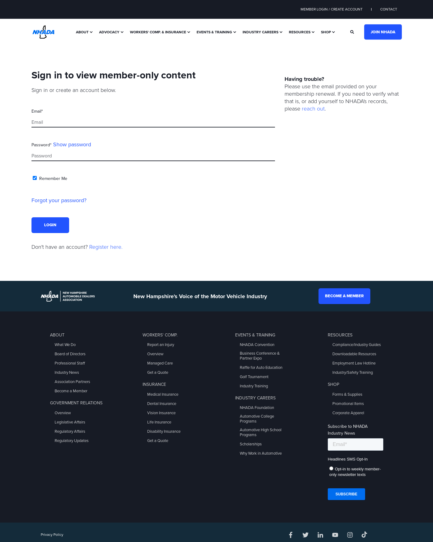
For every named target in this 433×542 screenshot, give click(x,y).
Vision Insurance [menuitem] (161, 413)
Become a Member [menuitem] (71, 391)
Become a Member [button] (344, 296)
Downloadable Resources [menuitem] (354, 354)
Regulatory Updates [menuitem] (72, 440)
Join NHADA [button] (383, 31)
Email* (37, 111)
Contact (388, 9)
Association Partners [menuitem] (72, 381)
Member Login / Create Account (332, 9)
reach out (313, 108)
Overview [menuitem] (63, 413)
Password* (41, 145)
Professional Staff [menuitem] (70, 363)
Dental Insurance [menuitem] (161, 403)
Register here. (106, 247)
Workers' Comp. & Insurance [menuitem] (158, 32)
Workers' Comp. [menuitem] (160, 335)
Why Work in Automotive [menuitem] (261, 453)
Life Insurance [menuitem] (159, 422)
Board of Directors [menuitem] (70, 354)
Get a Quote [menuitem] (157, 372)
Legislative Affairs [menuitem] (70, 422)
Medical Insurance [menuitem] (162, 394)
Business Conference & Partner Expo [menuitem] (260, 356)
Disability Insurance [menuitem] (164, 431)
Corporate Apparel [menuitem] (348, 413)
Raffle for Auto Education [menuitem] (261, 367)
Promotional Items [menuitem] (348, 403)
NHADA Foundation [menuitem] (257, 407)
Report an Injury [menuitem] (160, 344)
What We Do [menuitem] (65, 344)
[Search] (352, 31)
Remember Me (53, 178)
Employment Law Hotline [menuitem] (354, 363)
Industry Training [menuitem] (254, 386)
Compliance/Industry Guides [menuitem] (356, 344)
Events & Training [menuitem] (214, 32)
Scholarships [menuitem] (251, 444)
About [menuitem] (82, 32)
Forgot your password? (58, 200)
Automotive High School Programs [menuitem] (260, 432)
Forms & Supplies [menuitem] (347, 394)
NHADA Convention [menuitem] (257, 344)
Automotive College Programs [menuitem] (257, 419)
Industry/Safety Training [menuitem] (352, 372)
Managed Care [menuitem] (160, 363)
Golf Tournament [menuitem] (254, 376)
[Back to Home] (43, 31)
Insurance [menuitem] (154, 384)
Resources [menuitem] (299, 32)
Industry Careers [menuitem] (260, 32)
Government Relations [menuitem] (76, 403)
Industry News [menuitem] (67, 372)
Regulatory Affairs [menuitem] (70, 431)
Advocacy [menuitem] (109, 32)
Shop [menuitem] (326, 32)
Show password (72, 144)
